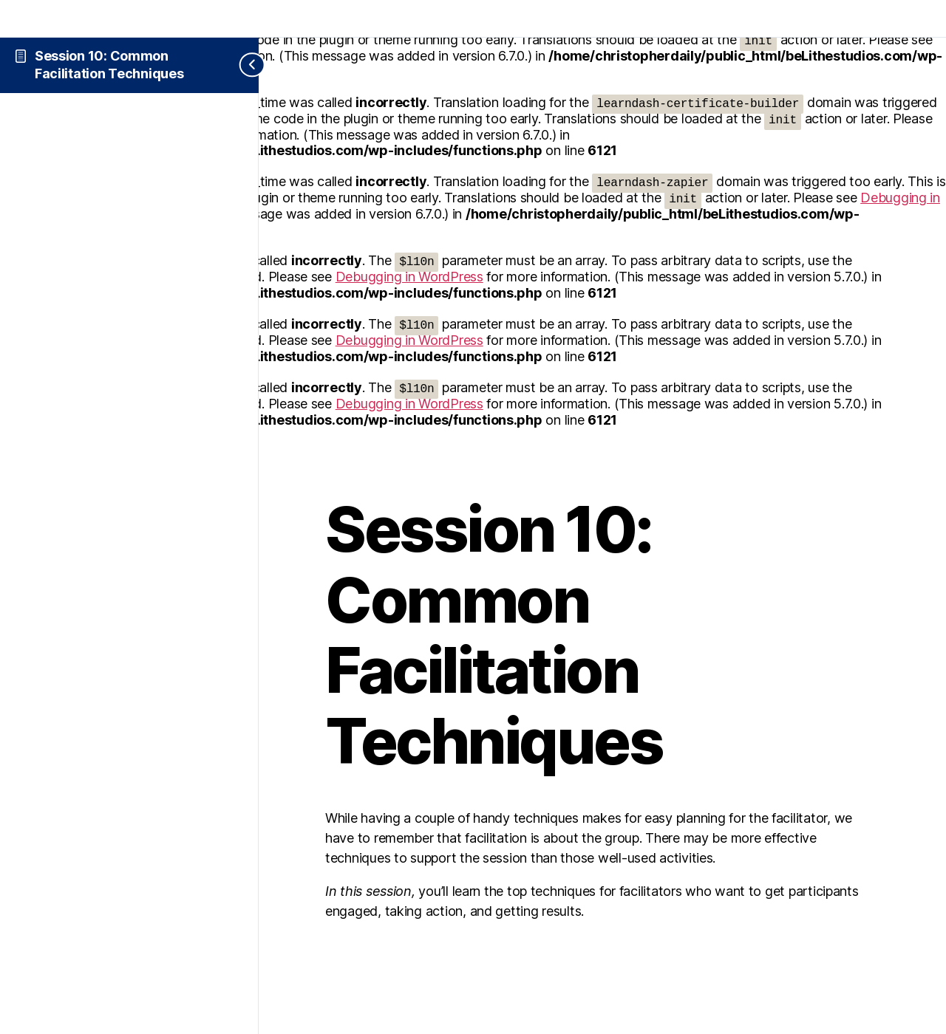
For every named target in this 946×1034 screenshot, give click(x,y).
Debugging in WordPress (409, 276)
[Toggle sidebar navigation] (240, 65)
